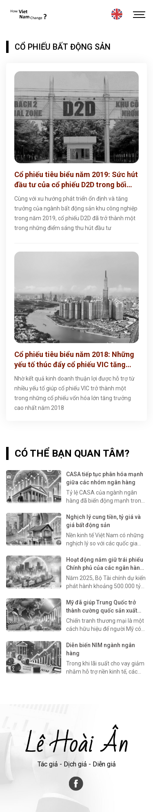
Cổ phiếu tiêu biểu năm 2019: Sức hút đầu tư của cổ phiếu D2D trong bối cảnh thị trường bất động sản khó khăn (76, 180)
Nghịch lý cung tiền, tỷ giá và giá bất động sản (103, 521)
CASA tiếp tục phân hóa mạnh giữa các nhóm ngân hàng (104, 478)
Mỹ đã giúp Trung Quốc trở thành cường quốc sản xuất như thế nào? (101, 607)
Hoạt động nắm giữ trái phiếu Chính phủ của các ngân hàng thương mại (105, 564)
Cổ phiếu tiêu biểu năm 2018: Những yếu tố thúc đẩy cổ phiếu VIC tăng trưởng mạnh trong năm (74, 360)
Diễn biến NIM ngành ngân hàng (100, 649)
